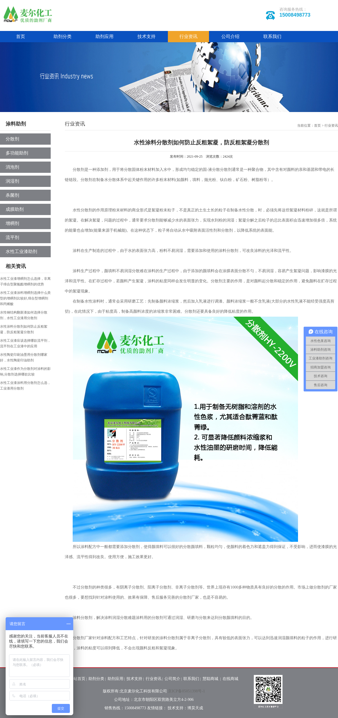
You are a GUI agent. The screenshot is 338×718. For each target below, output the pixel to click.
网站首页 (77, 679)
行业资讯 (188, 36)
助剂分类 (63, 36)
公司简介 (172, 679)
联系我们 (272, 36)
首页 (20, 36)
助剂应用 (104, 36)
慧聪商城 (211, 679)
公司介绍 (230, 36)
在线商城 (230, 679)
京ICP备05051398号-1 (186, 691)
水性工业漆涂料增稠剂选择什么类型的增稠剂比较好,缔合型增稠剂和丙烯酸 (25, 298)
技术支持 (146, 36)
